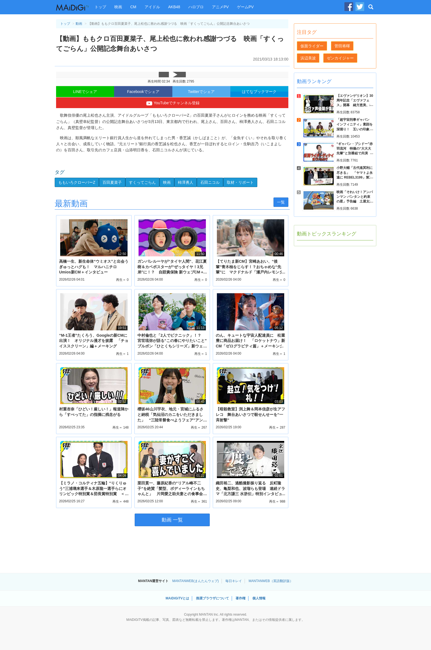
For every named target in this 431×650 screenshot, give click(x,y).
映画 (118, 7)
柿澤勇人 (185, 182)
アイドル (152, 7)
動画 (79, 24)
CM (133, 7)
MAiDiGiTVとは (177, 598)
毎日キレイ (233, 581)
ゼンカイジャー (340, 58)
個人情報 (259, 598)
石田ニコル (210, 182)
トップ (100, 7)
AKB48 (174, 7)
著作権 (240, 598)
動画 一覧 (172, 520)
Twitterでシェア (201, 91)
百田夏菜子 (112, 182)
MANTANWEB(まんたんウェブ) (195, 581)
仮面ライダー (312, 46)
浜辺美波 (308, 58)
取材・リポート (240, 182)
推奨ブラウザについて (212, 598)
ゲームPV (245, 7)
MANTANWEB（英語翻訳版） (271, 581)
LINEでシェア (85, 91)
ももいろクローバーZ (76, 182)
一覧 (281, 202)
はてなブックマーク (259, 91)
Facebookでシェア (143, 91)
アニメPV (220, 7)
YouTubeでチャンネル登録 (172, 103)
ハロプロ (196, 7)
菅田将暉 (342, 46)
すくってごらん (142, 182)
